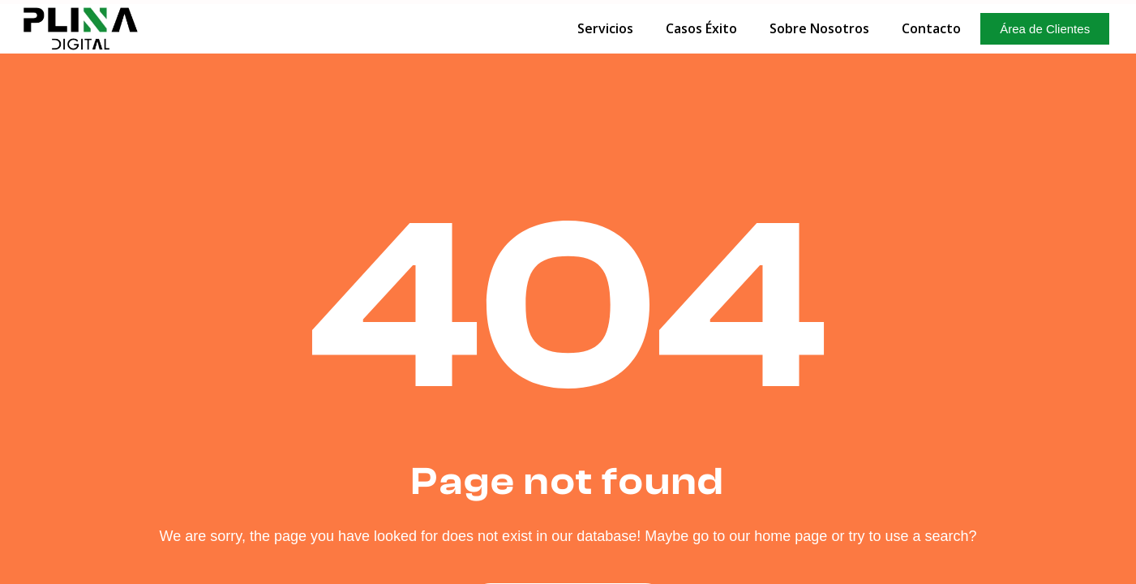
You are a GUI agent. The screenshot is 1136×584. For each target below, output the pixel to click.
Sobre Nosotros (819, 28)
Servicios (605, 28)
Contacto (931, 28)
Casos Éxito (701, 28)
